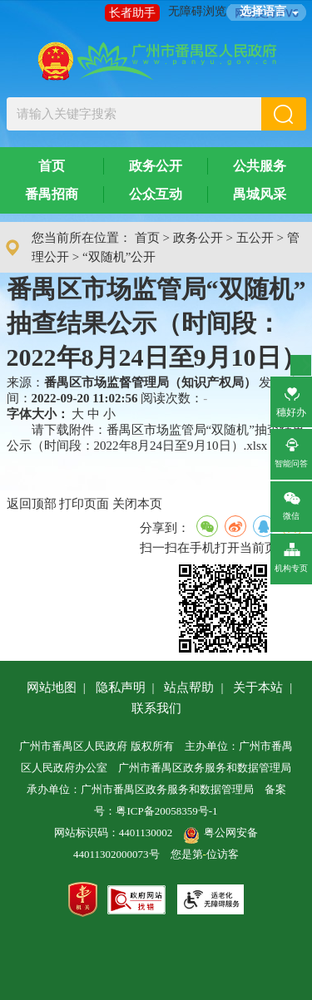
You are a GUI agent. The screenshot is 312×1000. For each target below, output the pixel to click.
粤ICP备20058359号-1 (166, 811)
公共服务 (259, 166)
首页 (51, 166)
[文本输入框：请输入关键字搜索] (134, 114)
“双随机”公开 (119, 257)
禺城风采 (259, 194)
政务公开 (155, 166)
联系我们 (156, 708)
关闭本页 (137, 503)
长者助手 (132, 13)
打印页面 (84, 503)
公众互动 (155, 194)
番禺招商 (51, 194)
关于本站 (258, 687)
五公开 (255, 237)
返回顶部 (32, 503)
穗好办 (291, 399)
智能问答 (291, 450)
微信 (294, 502)
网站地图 (52, 687)
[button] (283, 114)
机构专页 (291, 555)
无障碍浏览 (197, 11)
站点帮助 (189, 687)
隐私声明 (121, 687)
